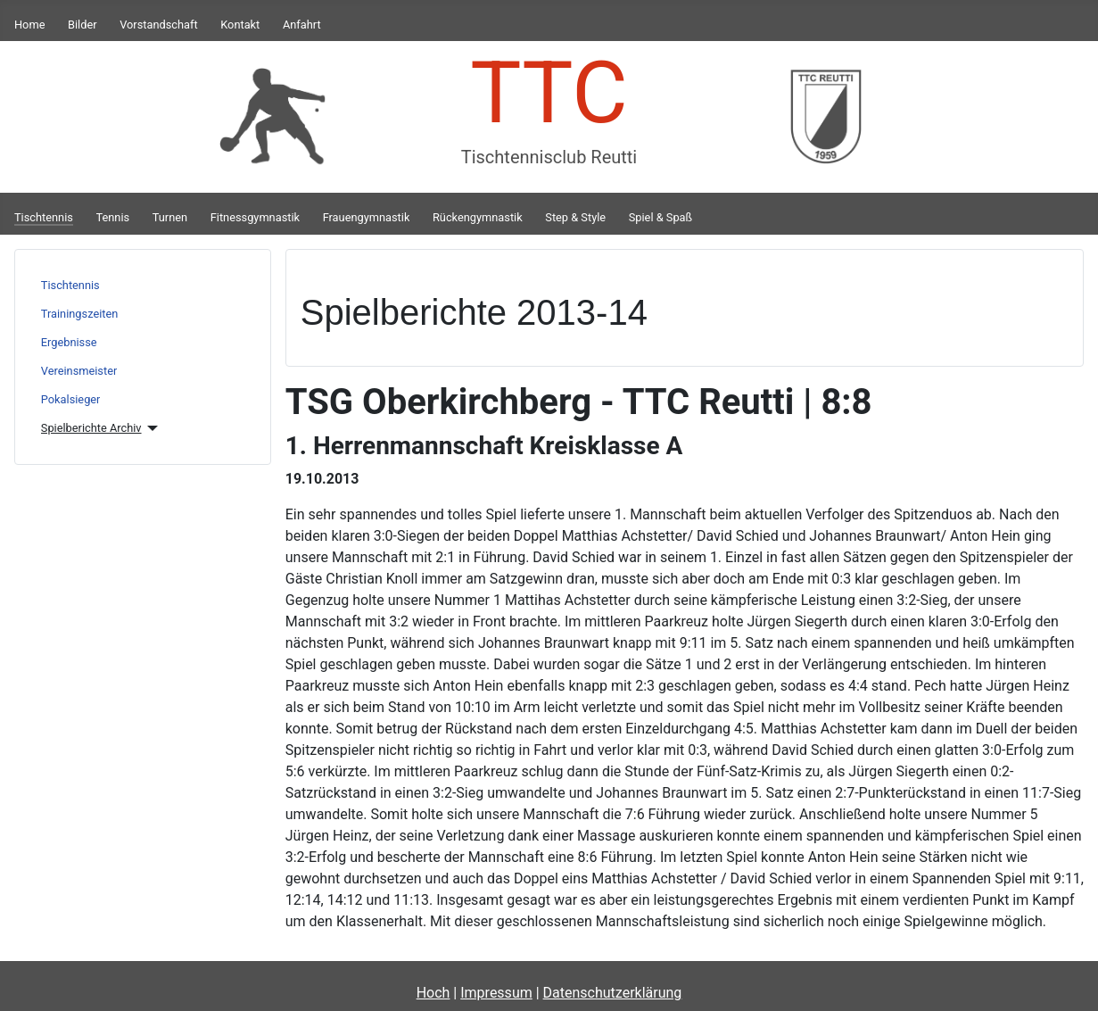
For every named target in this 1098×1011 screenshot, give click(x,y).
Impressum (496, 992)
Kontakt (240, 24)
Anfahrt (302, 24)
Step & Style (575, 217)
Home (29, 24)
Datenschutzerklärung (612, 992)
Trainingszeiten (80, 313)
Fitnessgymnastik (255, 217)
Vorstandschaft (158, 24)
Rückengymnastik (478, 217)
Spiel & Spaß (660, 217)
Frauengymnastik (366, 217)
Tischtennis (43, 217)
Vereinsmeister (79, 370)
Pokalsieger (71, 399)
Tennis (113, 217)
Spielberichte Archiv (91, 428)
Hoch (433, 992)
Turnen (170, 217)
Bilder (82, 24)
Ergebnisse (69, 342)
